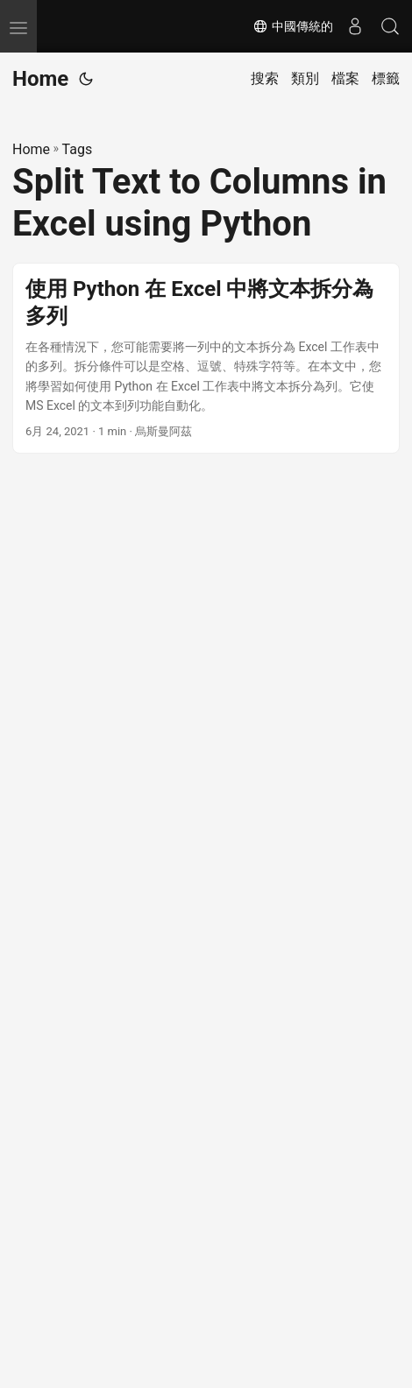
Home (40, 79)
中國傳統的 (292, 26)
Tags (77, 149)
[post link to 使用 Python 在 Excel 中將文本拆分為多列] (206, 359)
